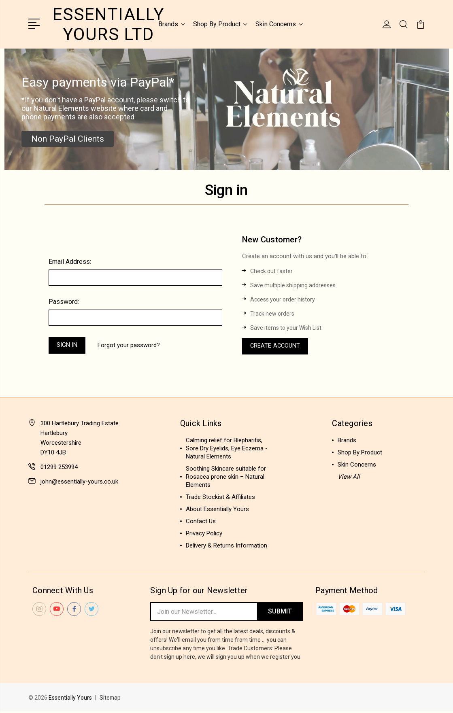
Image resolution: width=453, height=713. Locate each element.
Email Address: (70, 261)
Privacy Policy (204, 533)
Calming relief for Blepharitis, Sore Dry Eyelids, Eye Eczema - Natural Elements (227, 448)
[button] (67, 138)
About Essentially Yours (217, 509)
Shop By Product (220, 24)
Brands (171, 24)
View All (349, 477)
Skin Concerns (279, 24)
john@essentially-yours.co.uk (79, 482)
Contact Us (201, 521)
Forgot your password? (130, 345)
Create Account (276, 346)
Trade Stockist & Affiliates (220, 497)
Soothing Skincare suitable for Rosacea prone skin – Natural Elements (226, 477)
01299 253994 (59, 467)
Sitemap (110, 699)
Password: (64, 301)
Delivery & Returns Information (226, 546)
